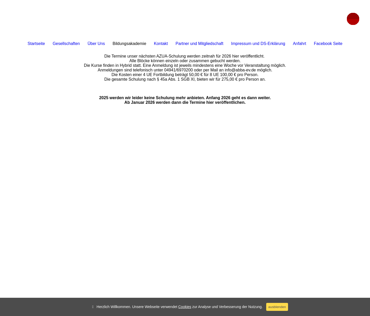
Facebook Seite (328, 43)
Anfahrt (299, 43)
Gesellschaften (66, 43)
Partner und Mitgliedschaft (199, 43)
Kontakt (161, 43)
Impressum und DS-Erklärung (258, 43)
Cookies (184, 307)
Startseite (36, 43)
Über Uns (96, 43)
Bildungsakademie (129, 43)
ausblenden (277, 307)
